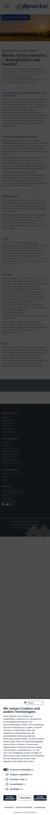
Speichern (25, 798)
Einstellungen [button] (40, 807)
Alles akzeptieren (40, 798)
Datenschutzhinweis (24, 807)
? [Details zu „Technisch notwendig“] (35, 770)
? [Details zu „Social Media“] (27, 784)
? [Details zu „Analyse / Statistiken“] (34, 774)
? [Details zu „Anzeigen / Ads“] (29, 779)
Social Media (16, 784)
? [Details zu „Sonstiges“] (25, 789)
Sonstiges (15, 789)
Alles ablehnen (10, 798)
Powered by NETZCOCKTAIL (25, 812)
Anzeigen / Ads (17, 779)
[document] (25, 736)
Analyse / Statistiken (19, 774)
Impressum (9, 807)
